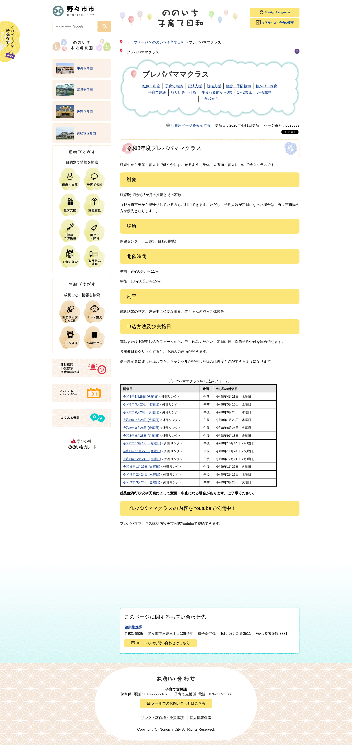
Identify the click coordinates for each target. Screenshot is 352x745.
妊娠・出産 (151, 86)
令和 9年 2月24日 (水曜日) (141, 474)
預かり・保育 (266, 86)
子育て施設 (157, 92)
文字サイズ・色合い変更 (278, 22)
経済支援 (195, 86)
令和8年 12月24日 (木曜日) (142, 459)
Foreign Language (277, 12)
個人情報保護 (200, 718)
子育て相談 (174, 86)
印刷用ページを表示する (190, 125)
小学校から (210, 99)
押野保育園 (74, 111)
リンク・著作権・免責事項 (162, 718)
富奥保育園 (74, 89)
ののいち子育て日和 (168, 42)
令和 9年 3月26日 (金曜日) (141, 482)
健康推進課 (133, 627)
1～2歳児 (244, 92)
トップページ (137, 42)
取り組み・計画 (183, 92)
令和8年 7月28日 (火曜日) (141, 420)
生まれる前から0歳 (217, 92)
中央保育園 (74, 68)
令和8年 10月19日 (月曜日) (142, 443)
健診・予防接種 (238, 86)
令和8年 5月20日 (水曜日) (141, 404)
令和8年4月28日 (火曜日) (140, 396)
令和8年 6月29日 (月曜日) (141, 412)
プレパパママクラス (143, 52)
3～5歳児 (264, 92)
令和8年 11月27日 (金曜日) (142, 451)
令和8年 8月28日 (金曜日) (141, 428)
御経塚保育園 (76, 133)
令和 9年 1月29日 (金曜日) (141, 466)
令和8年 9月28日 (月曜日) (141, 435)
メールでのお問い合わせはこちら (163, 643)
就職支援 (214, 86)
